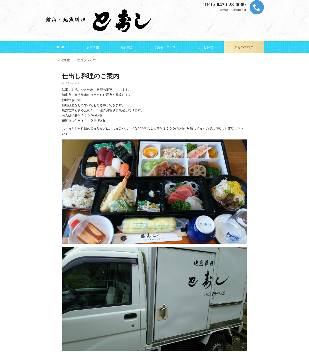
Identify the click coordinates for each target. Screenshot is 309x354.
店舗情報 (92, 47)
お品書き (126, 47)
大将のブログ (243, 47)
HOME (60, 47)
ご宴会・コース (165, 47)
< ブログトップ (85, 60)
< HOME (64, 60)
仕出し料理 (205, 47)
